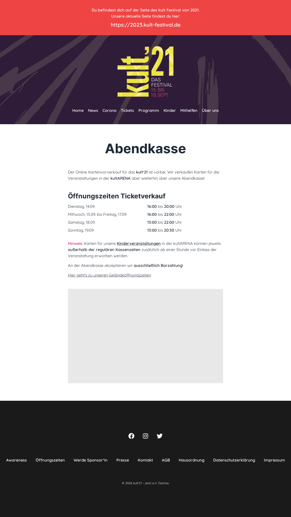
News (93, 110)
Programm (148, 110)
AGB (166, 460)
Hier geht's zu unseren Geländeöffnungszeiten (109, 275)
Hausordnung (191, 460)
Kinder (170, 110)
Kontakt (145, 460)
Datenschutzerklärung (234, 460)
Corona (109, 110)
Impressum (274, 460)
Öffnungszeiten (50, 460)
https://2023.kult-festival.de (146, 24)
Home (78, 110)
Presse (122, 460)
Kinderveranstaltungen (139, 243)
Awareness (16, 460)
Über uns (210, 110)
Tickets (127, 110)
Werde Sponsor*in (91, 460)
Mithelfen (189, 110)
